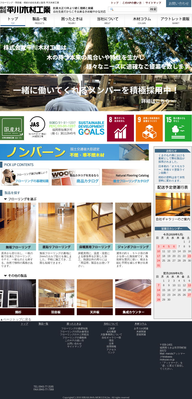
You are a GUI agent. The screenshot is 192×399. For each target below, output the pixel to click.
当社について (111, 323)
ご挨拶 (111, 328)
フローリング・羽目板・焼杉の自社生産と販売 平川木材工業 (29, 2)
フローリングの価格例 (74, 337)
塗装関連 (141, 334)
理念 (111, 340)
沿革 (111, 343)
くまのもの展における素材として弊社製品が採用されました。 (171, 158)
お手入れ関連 (141, 328)
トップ (24, 323)
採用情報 (111, 346)
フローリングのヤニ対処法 (74, 334)
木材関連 (141, 331)
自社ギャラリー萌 (111, 337)
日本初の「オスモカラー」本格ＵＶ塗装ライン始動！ (171, 169)
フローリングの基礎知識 (74, 328)
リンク (111, 352)
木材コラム (141, 323)
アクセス (111, 349)
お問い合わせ (74, 343)
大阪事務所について (111, 334)
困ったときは (74, 323)
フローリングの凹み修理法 (74, 331)
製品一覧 (43, 323)
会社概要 (111, 331)
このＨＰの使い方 (74, 340)
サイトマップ (74, 346)
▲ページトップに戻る (15, 319)
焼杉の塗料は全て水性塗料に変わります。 (171, 179)
